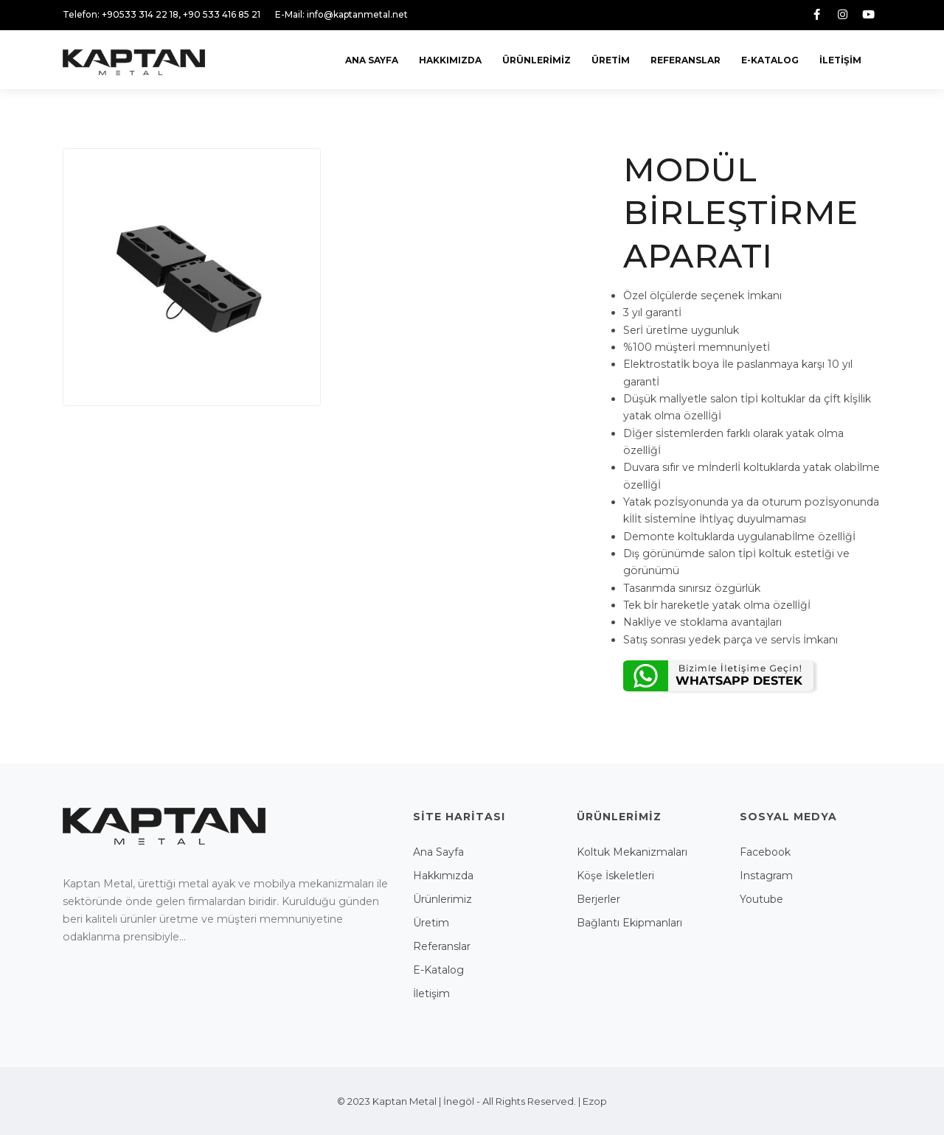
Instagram (766, 875)
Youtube (761, 899)
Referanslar (685, 60)
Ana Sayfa (371, 60)
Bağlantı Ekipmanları (629, 922)
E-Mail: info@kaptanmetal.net (341, 14)
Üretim (610, 60)
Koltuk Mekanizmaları (632, 852)
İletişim (840, 60)
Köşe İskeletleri (615, 875)
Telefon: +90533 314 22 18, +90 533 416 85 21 (161, 14)
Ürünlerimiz (536, 60)
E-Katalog (770, 60)
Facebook (765, 852)
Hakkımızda (450, 60)
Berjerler (598, 899)
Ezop (595, 1101)
